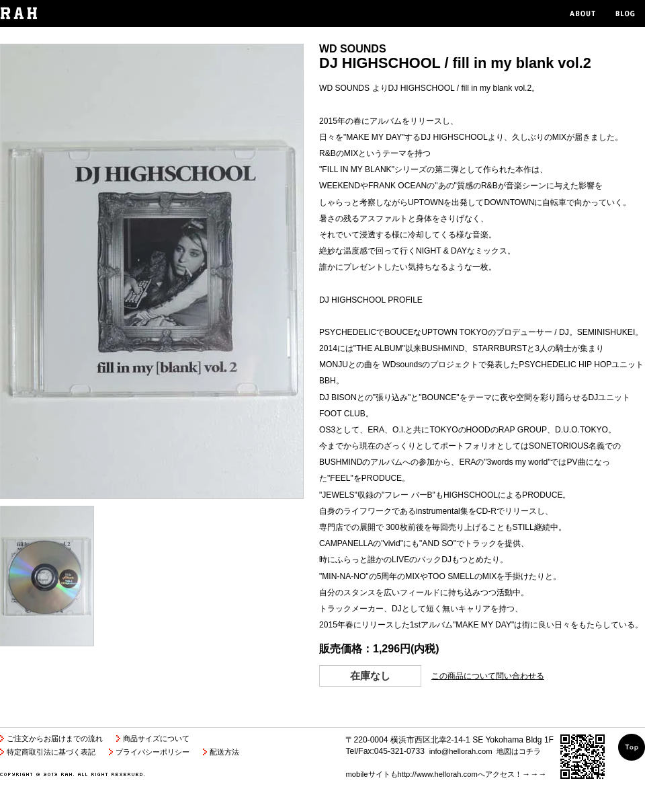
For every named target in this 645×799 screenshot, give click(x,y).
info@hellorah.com (460, 751)
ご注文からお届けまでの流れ (55, 738)
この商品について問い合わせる (487, 676)
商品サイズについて (156, 738)
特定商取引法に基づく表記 (51, 752)
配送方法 (224, 752)
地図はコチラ (519, 751)
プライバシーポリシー (152, 752)
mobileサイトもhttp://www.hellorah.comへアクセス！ (433, 774)
